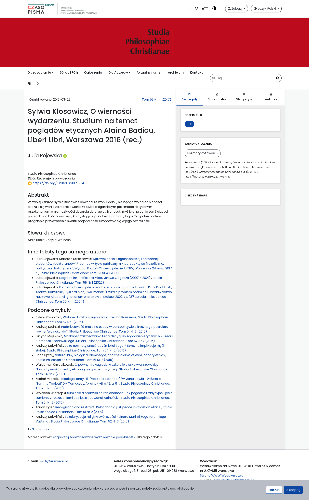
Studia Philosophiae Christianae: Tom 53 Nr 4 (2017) (79, 273)
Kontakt (196, 72)
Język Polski (265, 8)
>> (47, 429)
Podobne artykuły (49, 310)
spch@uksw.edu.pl (53, 461)
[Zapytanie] (245, 78)
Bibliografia (217, 97)
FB (29, 83)
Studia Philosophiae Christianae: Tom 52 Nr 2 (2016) (115, 341)
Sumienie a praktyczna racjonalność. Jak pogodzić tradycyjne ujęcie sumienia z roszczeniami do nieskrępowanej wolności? (104, 395)
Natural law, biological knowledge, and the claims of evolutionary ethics (110, 355)
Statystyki (244, 97)
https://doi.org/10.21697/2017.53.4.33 (58, 183)
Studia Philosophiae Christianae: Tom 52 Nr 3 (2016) (89, 421)
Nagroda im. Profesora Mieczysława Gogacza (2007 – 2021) (105, 278)
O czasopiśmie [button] (39, 72)
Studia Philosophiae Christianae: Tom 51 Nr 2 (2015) (75, 360)
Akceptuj (293, 490)
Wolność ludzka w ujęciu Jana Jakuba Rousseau (100, 317)
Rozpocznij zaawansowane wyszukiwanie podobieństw (94, 437)
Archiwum (176, 72)
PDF (189, 124)
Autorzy (271, 97)
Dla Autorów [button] (118, 72)
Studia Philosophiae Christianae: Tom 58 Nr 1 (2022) (99, 280)
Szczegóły (190, 97)
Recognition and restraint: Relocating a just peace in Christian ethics (108, 407)
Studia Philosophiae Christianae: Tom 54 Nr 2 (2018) (86, 350)
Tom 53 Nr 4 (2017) (156, 99)
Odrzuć (274, 490)
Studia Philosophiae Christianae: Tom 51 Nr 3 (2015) (108, 331)
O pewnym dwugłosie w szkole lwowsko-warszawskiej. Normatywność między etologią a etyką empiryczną (97, 367)
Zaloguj (235, 8)
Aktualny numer (149, 72)
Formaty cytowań (201, 153)
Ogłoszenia (93, 72)
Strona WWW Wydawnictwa (221, 475)
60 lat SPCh (69, 72)
